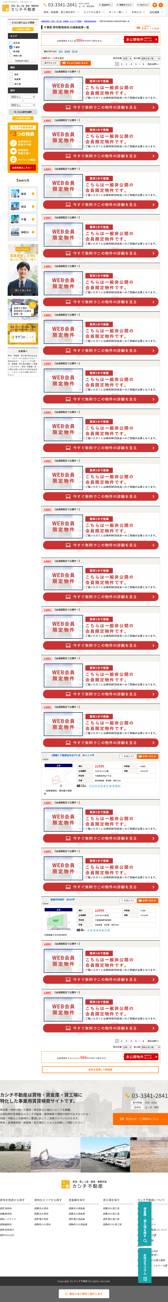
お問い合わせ (147, 1219)
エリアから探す (92, 12)
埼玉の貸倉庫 (78, 1213)
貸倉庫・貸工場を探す (161, 1222)
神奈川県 (15, 55)
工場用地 (7, 1208)
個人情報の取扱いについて (153, 1229)
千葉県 (14, 47)
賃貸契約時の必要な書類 (152, 1260)
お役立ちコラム (161, 1264)
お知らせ (136, 12)
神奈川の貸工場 (114, 1224)
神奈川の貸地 (44, 1224)
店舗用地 (7, 1224)
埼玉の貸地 (42, 1213)
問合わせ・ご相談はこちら (142, 1119)
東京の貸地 (42, 1208)
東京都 (14, 51)
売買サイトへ (125, 4)
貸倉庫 (67, 51)
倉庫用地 (7, 1213)
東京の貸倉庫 (78, 1208)
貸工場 (74, 51)
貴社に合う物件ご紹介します (84, 1294)
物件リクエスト (148, 1224)
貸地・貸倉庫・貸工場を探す (59, 12)
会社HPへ (106, 4)
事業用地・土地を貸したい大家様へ (149, 1252)
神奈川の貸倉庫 (79, 1224)
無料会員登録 (147, 1240)
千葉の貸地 (42, 1219)
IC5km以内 (8, 1235)
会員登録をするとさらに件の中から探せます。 (108, 1056)
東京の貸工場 (112, 1208)
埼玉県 (14, 42)
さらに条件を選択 (23, 112)
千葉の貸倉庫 (78, 1219)
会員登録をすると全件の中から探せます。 (108, 39)
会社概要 (154, 12)
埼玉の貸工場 (112, 1213)
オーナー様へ (116, 12)
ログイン (144, 4)
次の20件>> (153, 64)
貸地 (60, 51)
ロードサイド (9, 1219)
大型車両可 (8, 1229)
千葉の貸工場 (112, 1219)
